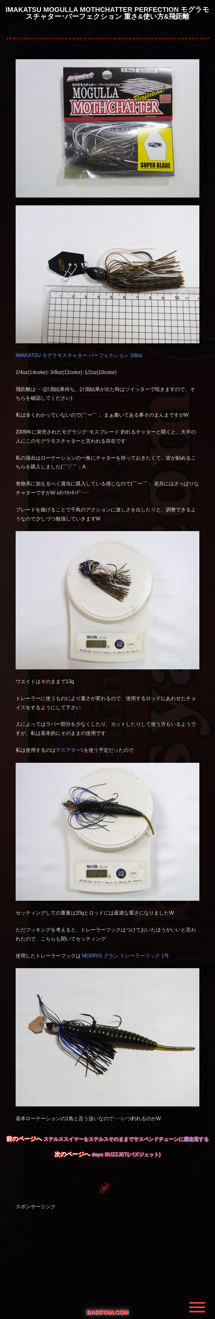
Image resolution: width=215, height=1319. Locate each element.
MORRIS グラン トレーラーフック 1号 (125, 955)
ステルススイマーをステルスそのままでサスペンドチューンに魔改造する (126, 1139)
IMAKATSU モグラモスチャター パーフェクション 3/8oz (79, 355)
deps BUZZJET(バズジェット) (126, 1154)
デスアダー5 (70, 750)
